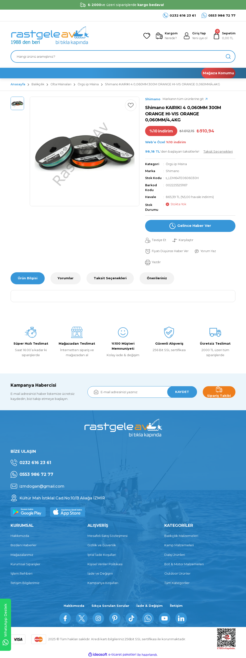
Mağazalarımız (22, 555)
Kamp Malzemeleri (179, 545)
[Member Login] (195, 36)
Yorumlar (66, 278)
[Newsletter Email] (142, 392)
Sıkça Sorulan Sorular (110, 606)
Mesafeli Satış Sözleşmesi (107, 536)
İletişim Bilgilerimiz (25, 583)
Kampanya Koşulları (102, 583)
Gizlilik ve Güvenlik (101, 545)
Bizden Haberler (24, 545)
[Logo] (50, 35)
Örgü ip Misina (176, 164)
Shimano (172, 171)
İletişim (176, 606)
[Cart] (224, 36)
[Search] (123, 56)
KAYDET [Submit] (182, 392)
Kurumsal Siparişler (25, 564)
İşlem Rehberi (21, 573)
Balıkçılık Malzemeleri (181, 536)
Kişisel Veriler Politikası (105, 564)
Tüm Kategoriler (177, 583)
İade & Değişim (149, 606)
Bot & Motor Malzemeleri (184, 564)
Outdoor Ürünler (177, 573)
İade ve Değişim (100, 573)
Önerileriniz (157, 278)
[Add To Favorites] (130, 105)
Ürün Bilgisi (27, 278)
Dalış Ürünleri (174, 555)
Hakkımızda (20, 536)
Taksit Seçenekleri (110, 278)
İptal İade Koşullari (101, 555)
